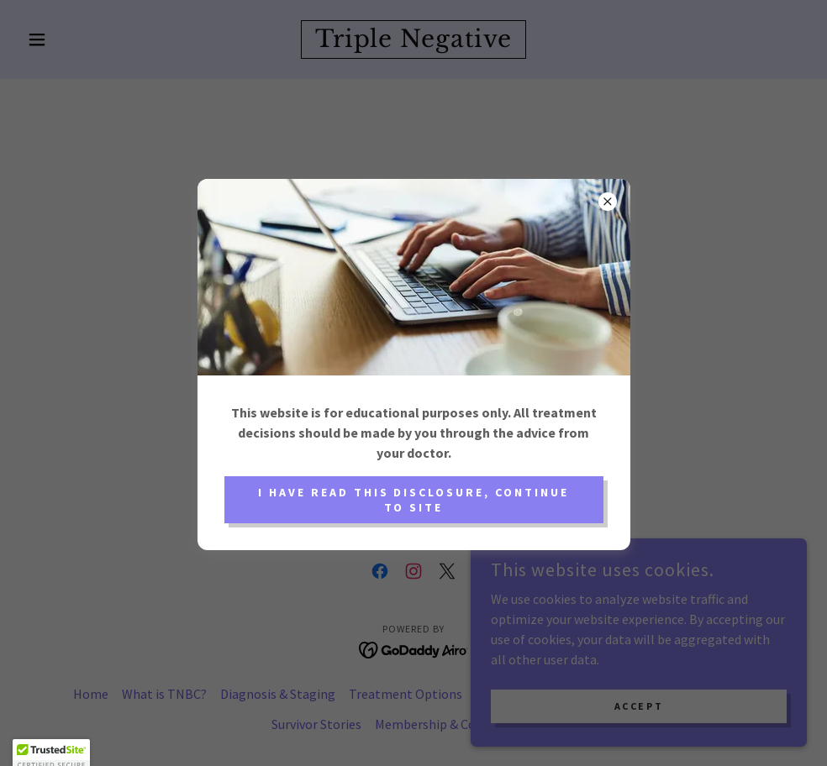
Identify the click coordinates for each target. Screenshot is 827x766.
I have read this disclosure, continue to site (414, 500)
